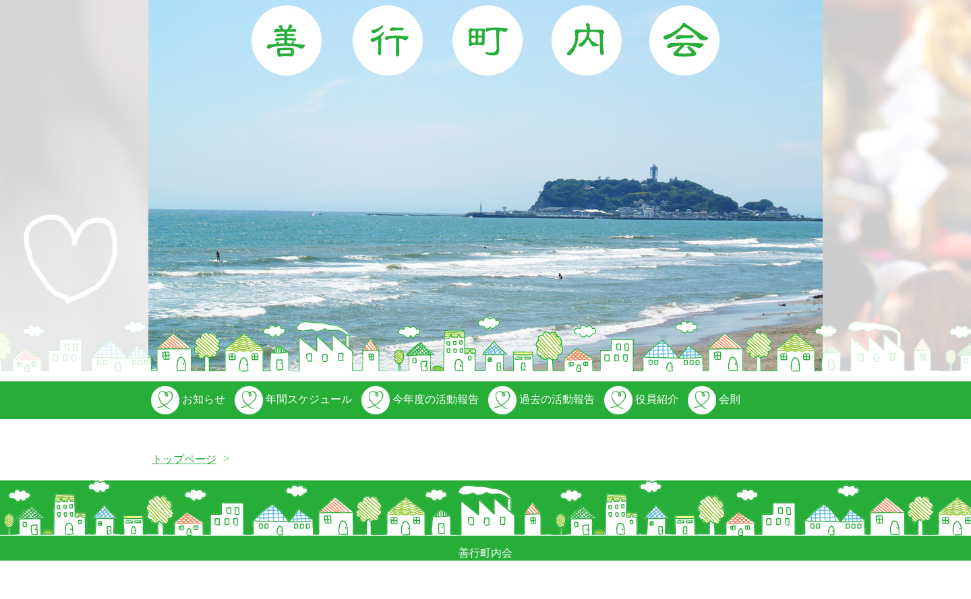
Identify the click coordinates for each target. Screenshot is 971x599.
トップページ (184, 459)
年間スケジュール (292, 399)
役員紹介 (639, 399)
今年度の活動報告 (419, 399)
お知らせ (186, 399)
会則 (712, 399)
